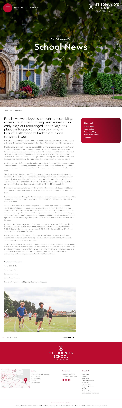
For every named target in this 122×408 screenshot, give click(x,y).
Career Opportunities (88, 406)
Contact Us (33, 8)
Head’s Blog (89, 129)
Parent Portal (86, 400)
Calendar (88, 137)
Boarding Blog (90, 132)
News (11, 110)
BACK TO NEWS (12, 364)
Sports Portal (85, 404)
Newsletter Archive (91, 135)
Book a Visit (19, 8)
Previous (7, 336)
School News (89, 126)
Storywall (89, 123)
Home (6, 110)
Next (72, 336)
